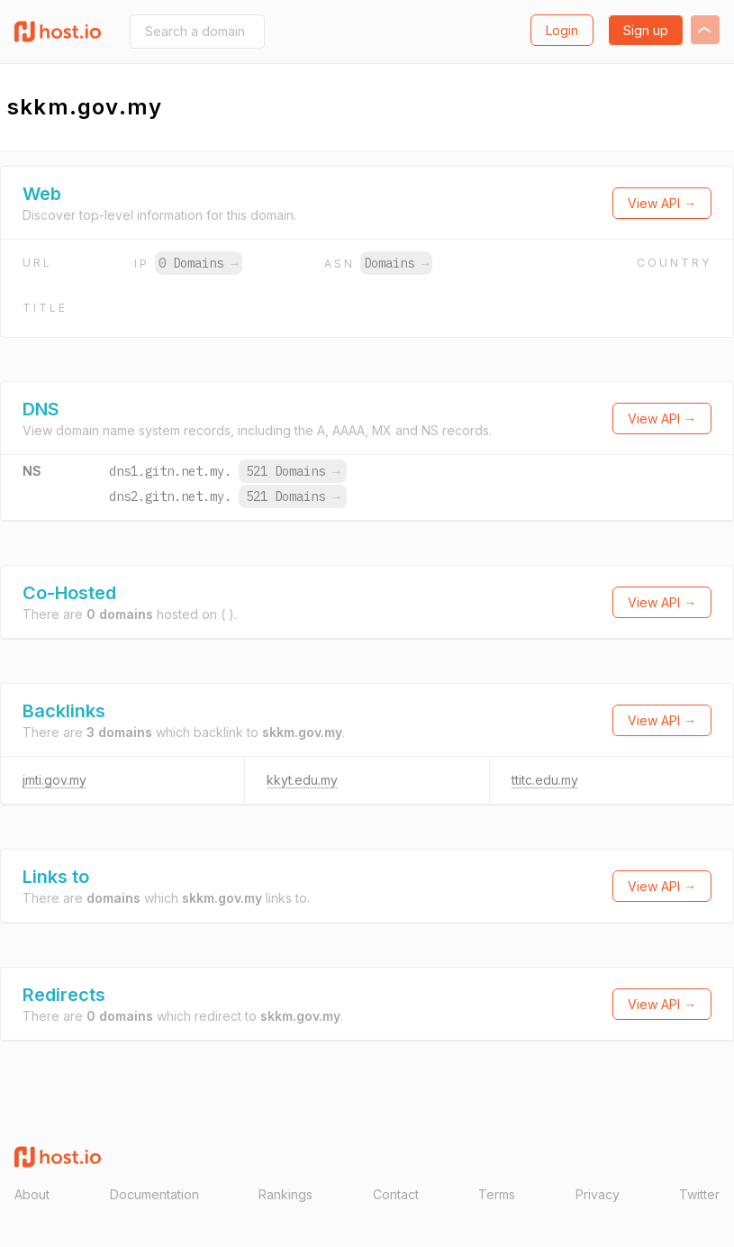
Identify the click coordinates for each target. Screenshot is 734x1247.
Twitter (699, 1194)
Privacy (597, 1194)
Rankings (285, 1194)
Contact (396, 1194)
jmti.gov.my (54, 779)
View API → (662, 203)
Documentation (154, 1194)
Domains (396, 263)
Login (562, 30)
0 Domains (198, 263)
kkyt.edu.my (302, 779)
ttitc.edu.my (545, 779)
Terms (496, 1194)
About (32, 1194)
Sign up (645, 30)
